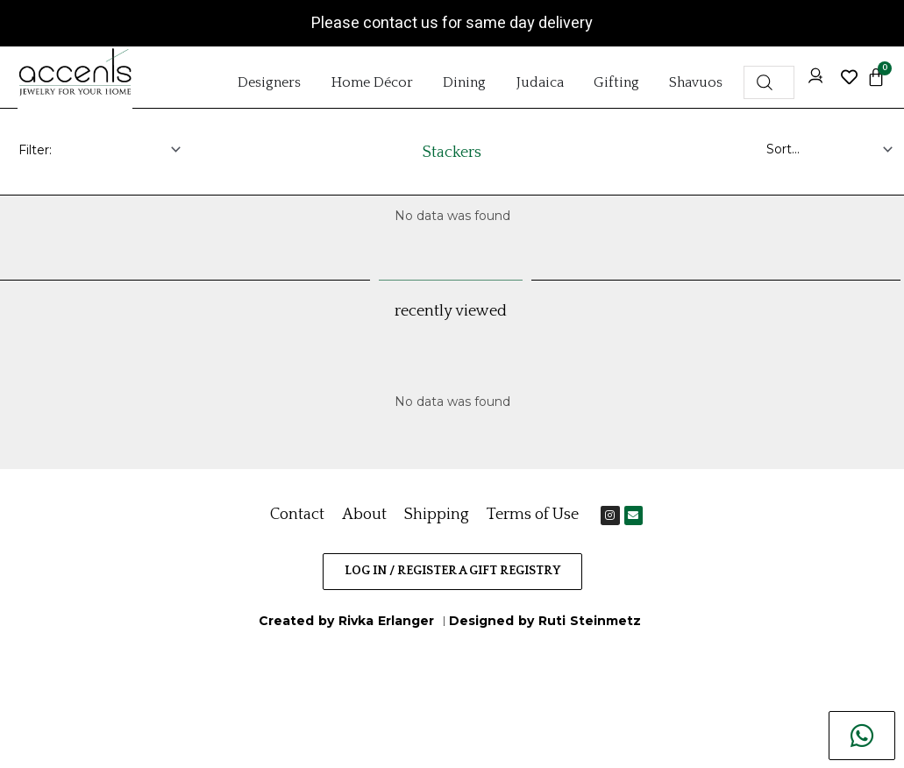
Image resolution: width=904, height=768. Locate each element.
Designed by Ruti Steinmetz (545, 621)
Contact (297, 514)
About (364, 514)
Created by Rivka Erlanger (349, 621)
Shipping (436, 514)
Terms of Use (533, 514)
